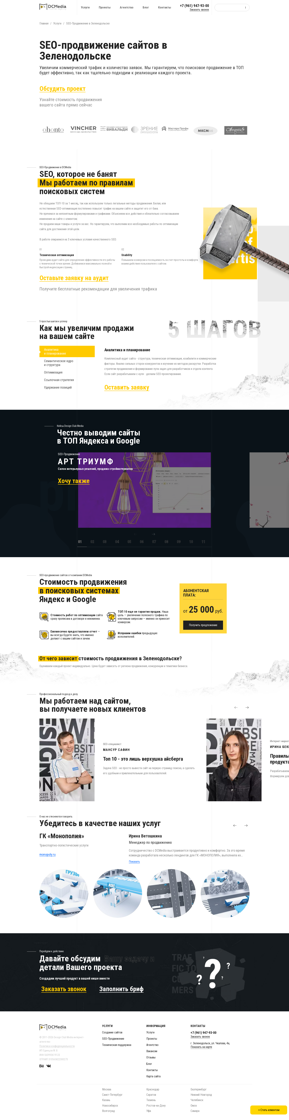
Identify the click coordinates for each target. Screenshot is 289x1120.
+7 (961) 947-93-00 (194, 5)
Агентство (126, 7)
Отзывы (151, 1057)
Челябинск (197, 1100)
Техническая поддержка (116, 1045)
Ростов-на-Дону (156, 1105)
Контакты (164, 7)
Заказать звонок (199, 9)
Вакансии (151, 1051)
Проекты (105, 7)
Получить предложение (203, 628)
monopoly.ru (47, 858)
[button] (135, 538)
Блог (146, 7)
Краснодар (152, 1089)
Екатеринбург (199, 1089)
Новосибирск (110, 1105)
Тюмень (151, 1100)
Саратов (151, 1094)
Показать (134, 865)
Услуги (85, 7)
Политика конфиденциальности (57, 1046)
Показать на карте (201, 1047)
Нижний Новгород (201, 1094)
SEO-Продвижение (113, 1038)
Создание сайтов (112, 1032)
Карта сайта (153, 1076)
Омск (194, 1105)
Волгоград (108, 1111)
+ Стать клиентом (268, 1110)
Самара (195, 1111)
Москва (106, 1089)
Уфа (148, 1111)
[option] (125, 493)
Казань (106, 1100)
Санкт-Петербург (112, 1094)
